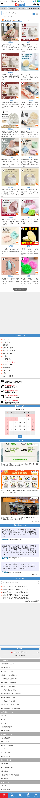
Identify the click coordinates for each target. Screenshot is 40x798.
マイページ (5, 749)
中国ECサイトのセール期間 (10, 705)
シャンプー (7, 370)
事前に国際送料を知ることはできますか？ (17, 589)
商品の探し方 (6, 667)
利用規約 (5, 764)
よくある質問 (6, 753)
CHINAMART (6, 789)
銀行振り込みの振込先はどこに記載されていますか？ (17, 598)
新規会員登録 (6, 738)
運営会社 (5, 778)
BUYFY (4, 786)
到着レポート (6, 730)
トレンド (5, 723)
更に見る (36, 574)
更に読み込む (20, 289)
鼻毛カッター (8, 348)
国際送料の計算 (7, 727)
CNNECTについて (8, 664)
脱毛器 (5, 345)
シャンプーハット (10, 364)
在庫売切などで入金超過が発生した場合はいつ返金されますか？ (17, 592)
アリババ (17, 20)
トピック (36, 521)
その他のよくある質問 (32, 601)
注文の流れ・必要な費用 (9, 679)
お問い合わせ (6, 756)
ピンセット (7, 342)
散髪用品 (6, 367)
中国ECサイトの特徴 (8, 701)
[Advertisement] (20, 313)
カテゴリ (5, 716)
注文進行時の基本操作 (9, 682)
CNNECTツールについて (10, 671)
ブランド (5, 719)
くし (5, 356)
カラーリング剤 (9, 376)
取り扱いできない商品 (9, 690)
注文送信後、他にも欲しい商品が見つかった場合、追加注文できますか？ (17, 595)
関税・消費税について (9, 697)
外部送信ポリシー (7, 771)
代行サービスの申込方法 (9, 675)
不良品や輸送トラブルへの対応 (12, 693)
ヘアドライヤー (9, 350)
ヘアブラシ (7, 359)
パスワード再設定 (7, 745)
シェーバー (7, 339)
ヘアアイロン (8, 353)
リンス (5, 373)
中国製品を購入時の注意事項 (11, 708)
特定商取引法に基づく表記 (10, 775)
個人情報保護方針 (7, 767)
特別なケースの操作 (8, 686)
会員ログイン (6, 741)
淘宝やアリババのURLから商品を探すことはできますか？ (17, 586)
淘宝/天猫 (6, 20)
